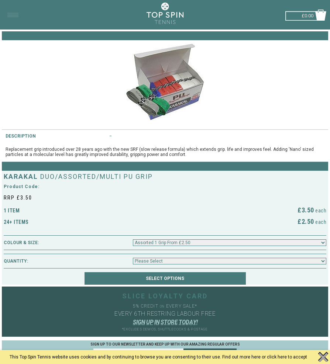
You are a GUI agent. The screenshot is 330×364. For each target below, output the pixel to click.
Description (21, 136)
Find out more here (241, 357)
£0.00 (307, 15)
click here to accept (287, 357)
